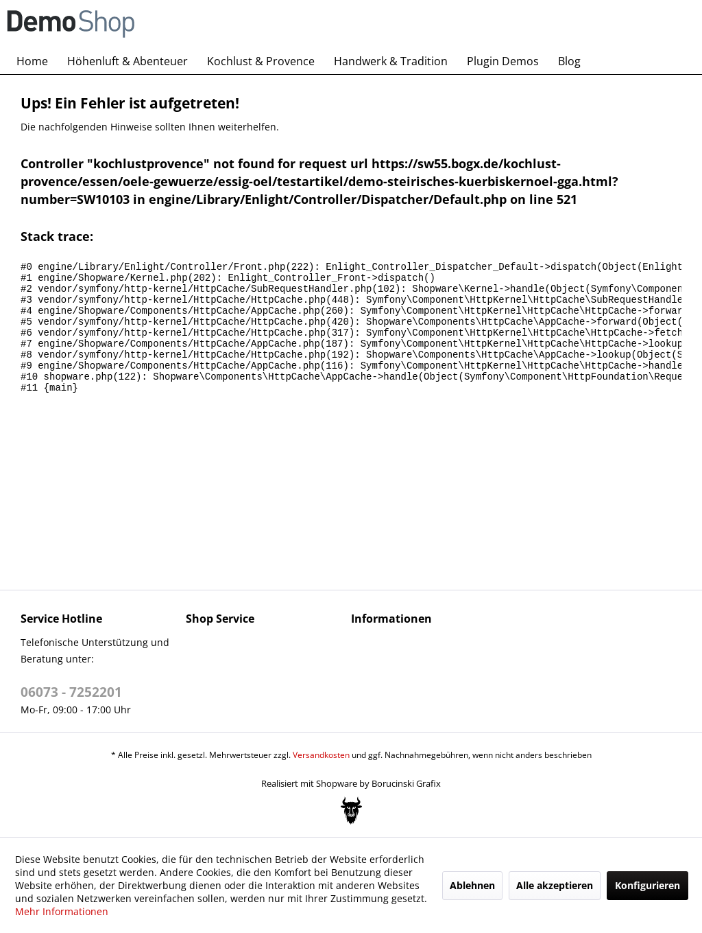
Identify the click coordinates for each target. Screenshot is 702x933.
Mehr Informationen (61, 911)
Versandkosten (321, 755)
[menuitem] (32, 61)
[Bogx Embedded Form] (351, 810)
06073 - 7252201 (71, 692)
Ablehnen (472, 885)
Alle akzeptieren (554, 885)
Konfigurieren (647, 885)
